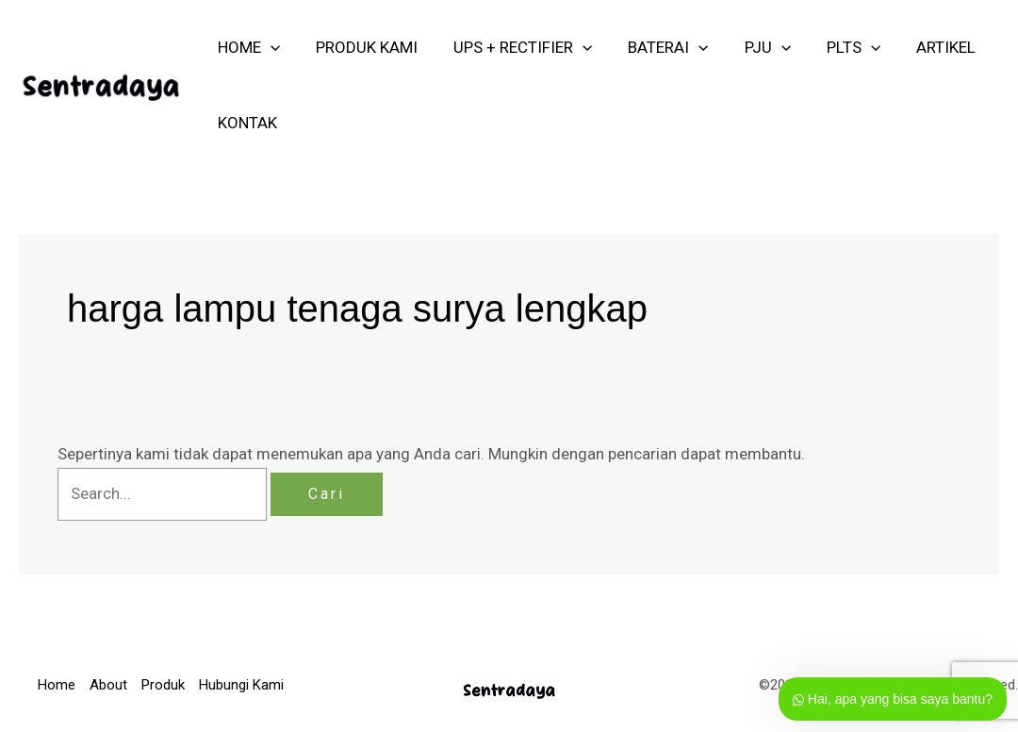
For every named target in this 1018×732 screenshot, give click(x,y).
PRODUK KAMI (361, 47)
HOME (247, 47)
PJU (751, 47)
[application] (268, 47)
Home (56, 684)
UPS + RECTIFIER (513, 47)
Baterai (655, 47)
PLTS (833, 47)
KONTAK (245, 122)
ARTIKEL (921, 47)
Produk (163, 684)
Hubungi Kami (241, 684)
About (108, 684)
